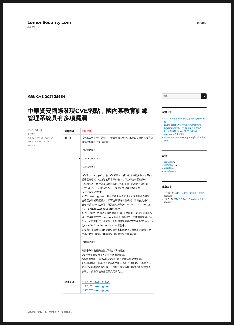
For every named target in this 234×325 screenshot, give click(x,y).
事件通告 (31, 134)
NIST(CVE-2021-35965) (96, 290)
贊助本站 (202, 23)
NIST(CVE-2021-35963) (96, 282)
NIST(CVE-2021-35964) (96, 286)
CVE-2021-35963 (35, 138)
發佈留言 (31, 145)
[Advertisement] (117, 68)
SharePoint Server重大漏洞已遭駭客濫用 (182, 125)
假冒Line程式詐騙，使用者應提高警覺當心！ (183, 128)
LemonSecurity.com (49, 22)
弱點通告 (168, 165)
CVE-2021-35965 (42, 141)
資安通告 (168, 171)
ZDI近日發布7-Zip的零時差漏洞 (190, 193)
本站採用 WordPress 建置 (60, 312)
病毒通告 (168, 168)
